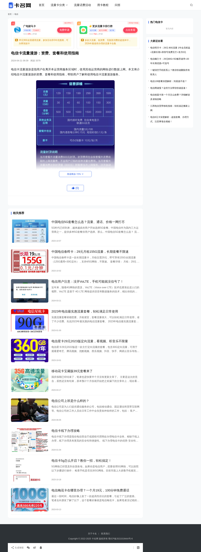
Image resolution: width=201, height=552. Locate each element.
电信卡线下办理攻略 (66, 430)
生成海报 (17, 547)
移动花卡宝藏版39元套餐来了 (72, 371)
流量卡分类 (58, 5)
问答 (117, 5)
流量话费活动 (82, 5)
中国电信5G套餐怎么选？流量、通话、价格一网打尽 (88, 222)
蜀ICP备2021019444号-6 (120, 538)
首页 (41, 5)
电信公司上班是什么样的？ (70, 401)
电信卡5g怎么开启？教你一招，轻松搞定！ (81, 460)
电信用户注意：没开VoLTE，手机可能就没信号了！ (88, 281)
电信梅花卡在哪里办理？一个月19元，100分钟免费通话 (90, 490)
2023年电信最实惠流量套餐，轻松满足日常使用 (85, 311)
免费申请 (64, 29)
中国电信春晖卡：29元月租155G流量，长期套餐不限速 (90, 251)
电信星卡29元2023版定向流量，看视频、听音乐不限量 (90, 341)
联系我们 (105, 533)
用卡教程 (103, 5)
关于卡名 (92, 533)
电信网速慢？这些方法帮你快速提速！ (169, 88)
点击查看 (130, 29)
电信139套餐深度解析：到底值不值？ (168, 81)
